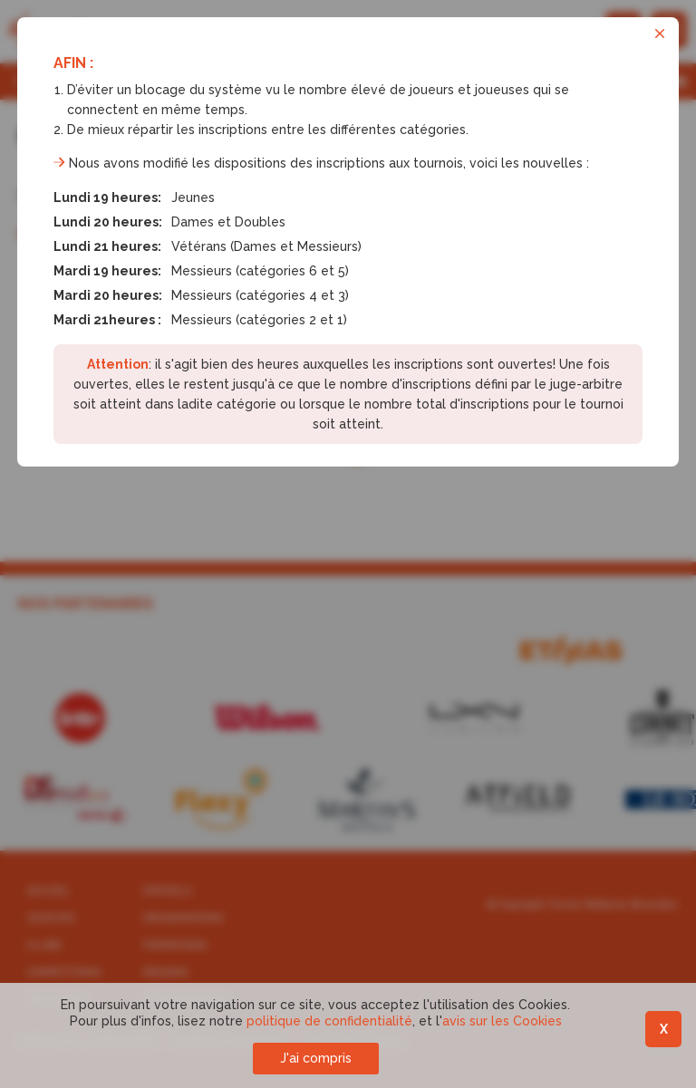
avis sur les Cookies (502, 1021)
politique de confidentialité (329, 1021)
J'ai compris (316, 1058)
